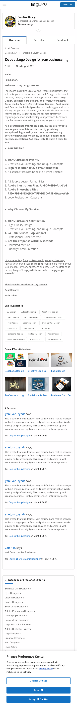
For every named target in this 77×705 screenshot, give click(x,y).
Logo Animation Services (18, 624)
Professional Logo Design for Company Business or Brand (15, 395)
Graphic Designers (14, 597)
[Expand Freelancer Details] (38, 29)
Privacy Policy (46, 668)
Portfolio (38, 40)
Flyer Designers (13, 593)
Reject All (38, 690)
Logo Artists (11, 647)
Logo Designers (13, 633)
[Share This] (67, 60)
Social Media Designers (17, 620)
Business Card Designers (18, 588)
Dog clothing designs (19, 435)
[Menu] (4, 5)
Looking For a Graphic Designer (25, 559)
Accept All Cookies (38, 699)
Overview (14, 40)
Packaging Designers (16, 615)
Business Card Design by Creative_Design (61, 395)
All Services (12, 48)
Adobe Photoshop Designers (20, 611)
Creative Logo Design (38, 371)
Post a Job (68, 4)
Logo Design (58, 371)
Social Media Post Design (38, 395)
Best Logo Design (14, 371)
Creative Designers (15, 638)
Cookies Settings (38, 681)
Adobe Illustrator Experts (18, 629)
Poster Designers (14, 602)
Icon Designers (12, 642)
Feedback (63, 40)
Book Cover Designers (16, 606)
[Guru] (38, 4)
